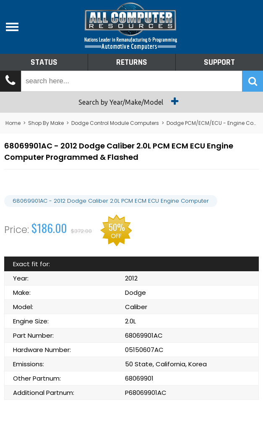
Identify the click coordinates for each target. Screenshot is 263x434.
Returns (131, 62)
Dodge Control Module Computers (115, 123)
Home (13, 123)
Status (44, 62)
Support (219, 62)
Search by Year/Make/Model (131, 101)
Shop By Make (46, 123)
